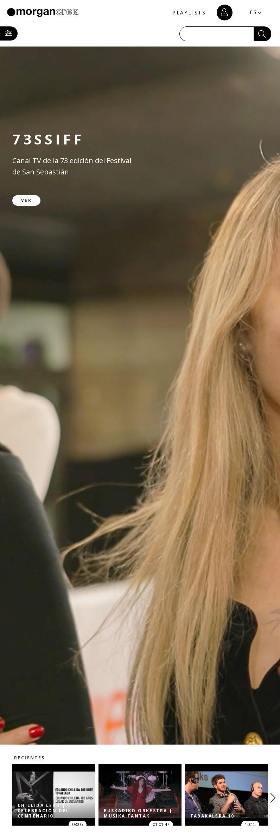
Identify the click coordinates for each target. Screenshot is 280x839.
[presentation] (273, 797)
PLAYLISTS (189, 12)
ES (253, 12)
